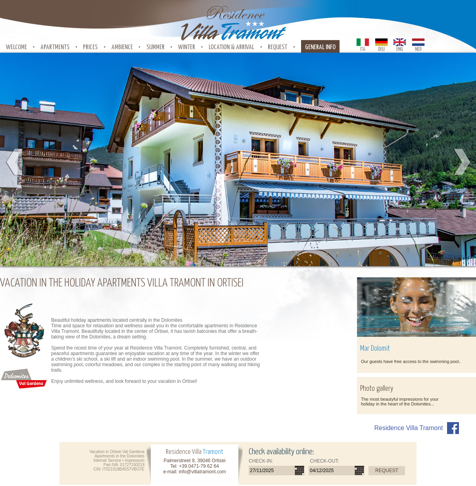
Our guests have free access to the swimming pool (410, 361)
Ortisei (161, 331)
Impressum (134, 460)
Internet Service (107, 460)
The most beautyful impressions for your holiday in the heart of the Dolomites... (400, 401)
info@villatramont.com (202, 471)
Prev (15, 162)
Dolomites (135, 456)
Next (461, 162)
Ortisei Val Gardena (127, 452)
